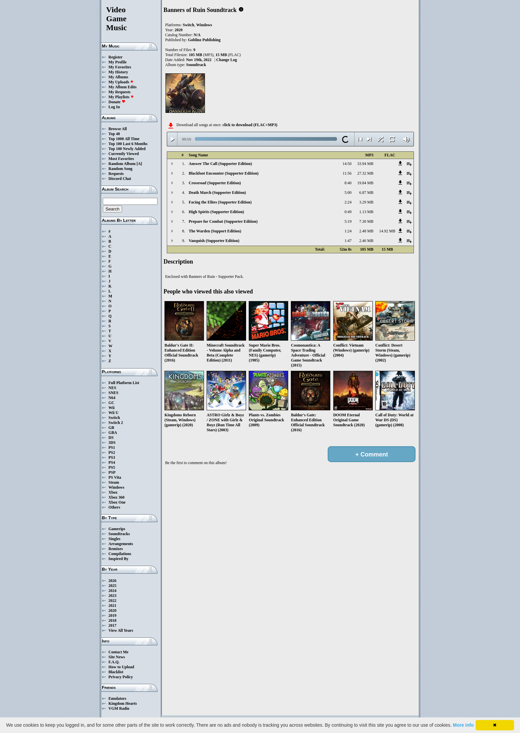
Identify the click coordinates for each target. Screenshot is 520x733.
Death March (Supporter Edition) (217, 192)
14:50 (347, 163)
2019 (112, 615)
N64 (111, 397)
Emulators (117, 698)
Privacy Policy (120, 677)
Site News (116, 657)
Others (114, 507)
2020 (112, 610)
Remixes (115, 548)
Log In (114, 107)
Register (115, 57)
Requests (116, 173)
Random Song (120, 168)
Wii (111, 407)
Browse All (117, 128)
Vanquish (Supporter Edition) (214, 240)
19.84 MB (365, 183)
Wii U (113, 412)
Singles (114, 538)
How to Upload (121, 667)
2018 (112, 620)
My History (118, 72)
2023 (112, 595)
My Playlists (121, 97)
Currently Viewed (123, 153)
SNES (113, 392)
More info (463, 725)
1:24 (348, 231)
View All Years (120, 630)
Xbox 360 (116, 497)
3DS (111, 442)
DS (110, 437)
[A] (139, 163)
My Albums (118, 77)
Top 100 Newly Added (127, 148)
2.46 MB (366, 240)
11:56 (347, 173)
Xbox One (117, 502)
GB (111, 427)
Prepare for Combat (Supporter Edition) (223, 221)
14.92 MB (387, 231)
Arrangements (120, 543)
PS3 (111, 457)
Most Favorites (121, 158)
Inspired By (118, 558)
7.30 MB (366, 221)
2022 (112, 600)
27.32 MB (365, 173)
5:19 (348, 221)
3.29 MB (366, 202)
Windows (116, 487)
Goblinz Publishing (204, 40)
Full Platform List (123, 382)
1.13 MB (366, 211)
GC (111, 402)
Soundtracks (119, 533)
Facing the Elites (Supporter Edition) (220, 202)
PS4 (111, 462)
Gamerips (116, 529)
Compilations (119, 553)
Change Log (226, 59)
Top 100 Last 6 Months (128, 143)
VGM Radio (118, 708)
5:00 (348, 192)
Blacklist (115, 672)
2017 (112, 625)
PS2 (111, 452)
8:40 (348, 183)
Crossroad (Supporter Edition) (215, 183)
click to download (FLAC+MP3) (250, 124)
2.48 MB (366, 231)
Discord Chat (119, 178)
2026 (112, 580)
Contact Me (118, 652)
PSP (111, 472)
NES (112, 387)
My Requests (119, 92)
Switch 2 (115, 422)
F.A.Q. (113, 662)
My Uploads (121, 82)
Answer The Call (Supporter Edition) (220, 163)
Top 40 (114, 133)
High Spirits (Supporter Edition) (216, 211)
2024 (112, 590)
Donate (116, 102)
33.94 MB (365, 163)
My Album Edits (122, 87)
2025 (112, 585)
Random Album (122, 163)
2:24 (348, 202)
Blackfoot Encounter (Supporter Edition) (224, 173)
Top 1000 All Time (123, 138)
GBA (112, 432)
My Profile (117, 62)
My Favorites (119, 67)
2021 (112, 605)
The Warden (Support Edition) (215, 231)
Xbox (112, 492)
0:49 (348, 211)
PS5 (111, 467)
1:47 (348, 240)
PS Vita (114, 477)
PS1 (111, 447)
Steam (113, 482)
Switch (114, 417)
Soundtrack (196, 64)
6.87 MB (366, 192)
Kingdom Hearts (122, 703)
